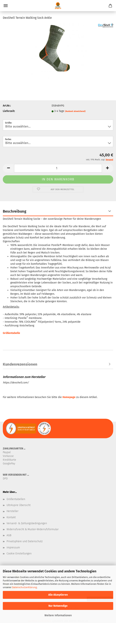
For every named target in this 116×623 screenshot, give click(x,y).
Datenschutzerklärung (24, 587)
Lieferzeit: (9, 111)
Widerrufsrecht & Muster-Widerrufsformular (33, 529)
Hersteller (12, 511)
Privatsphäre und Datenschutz (25, 541)
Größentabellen (16, 499)
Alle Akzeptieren (58, 594)
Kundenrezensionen (20, 364)
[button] (8, 168)
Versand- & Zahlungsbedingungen (27, 523)
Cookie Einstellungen (19, 553)
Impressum (13, 547)
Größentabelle (11, 333)
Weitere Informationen (58, 615)
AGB (9, 535)
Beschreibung (14, 211)
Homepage (69, 397)
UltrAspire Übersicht (19, 505)
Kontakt (11, 517)
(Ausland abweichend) (75, 111)
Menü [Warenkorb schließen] (6, 5)
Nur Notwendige (58, 605)
